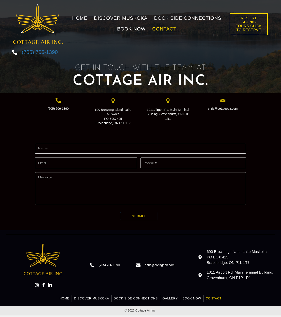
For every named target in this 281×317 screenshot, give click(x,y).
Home (64, 299)
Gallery (170, 299)
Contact (214, 299)
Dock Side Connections (136, 299)
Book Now (191, 299)
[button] (37, 286)
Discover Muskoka (91, 299)
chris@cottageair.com (223, 108)
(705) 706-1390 (58, 108)
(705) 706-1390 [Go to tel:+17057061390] (40, 52)
